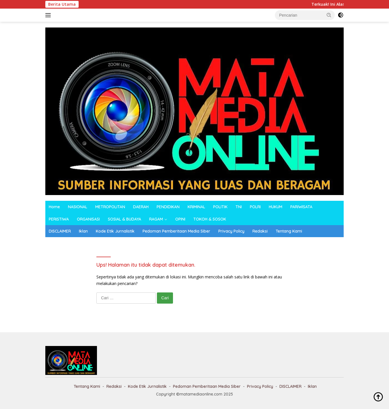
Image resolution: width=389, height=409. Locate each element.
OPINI (180, 219)
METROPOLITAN (110, 206)
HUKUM (275, 206)
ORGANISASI (88, 219)
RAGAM (156, 219)
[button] (329, 14)
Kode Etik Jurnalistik (115, 231)
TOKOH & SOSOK (209, 219)
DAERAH (141, 206)
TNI (239, 206)
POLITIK (220, 206)
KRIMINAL (196, 206)
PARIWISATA (301, 206)
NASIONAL (77, 206)
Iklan (83, 231)
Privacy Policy (231, 231)
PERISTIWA (59, 219)
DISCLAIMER (60, 231)
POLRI (255, 206)
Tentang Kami (289, 231)
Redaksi (260, 231)
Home (54, 206)
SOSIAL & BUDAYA (124, 219)
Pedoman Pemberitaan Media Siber (176, 231)
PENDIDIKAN (168, 206)
